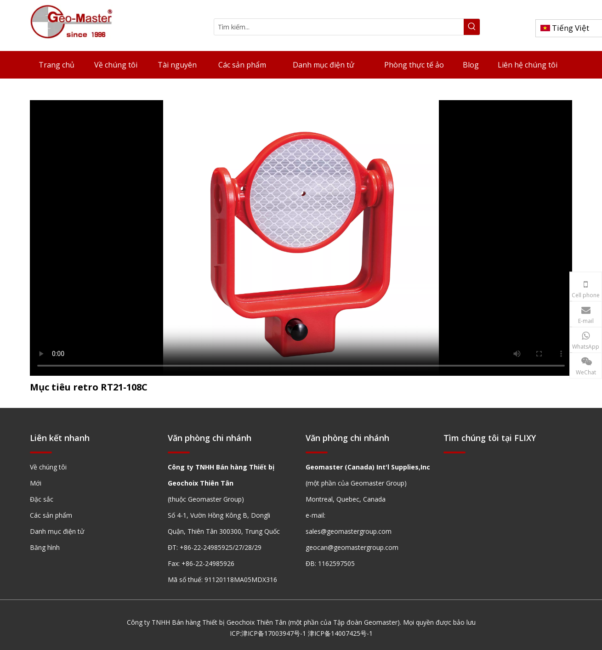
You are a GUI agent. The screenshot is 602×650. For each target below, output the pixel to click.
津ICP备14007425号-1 (340, 633)
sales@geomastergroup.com (349, 531)
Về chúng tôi (48, 467)
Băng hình (45, 547)
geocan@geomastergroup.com (352, 547)
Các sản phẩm (51, 515)
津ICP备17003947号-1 (273, 633)
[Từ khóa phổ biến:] (472, 27)
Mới (35, 483)
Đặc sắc (41, 499)
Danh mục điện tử (57, 531)
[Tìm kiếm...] (339, 27)
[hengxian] (41, 452)
